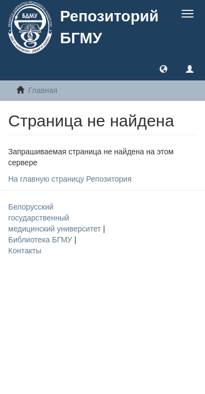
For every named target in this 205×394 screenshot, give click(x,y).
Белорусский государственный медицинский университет (55, 217)
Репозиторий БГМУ (109, 27)
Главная (42, 90)
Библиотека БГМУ (41, 239)
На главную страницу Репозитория (70, 179)
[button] (163, 68)
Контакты (24, 250)
